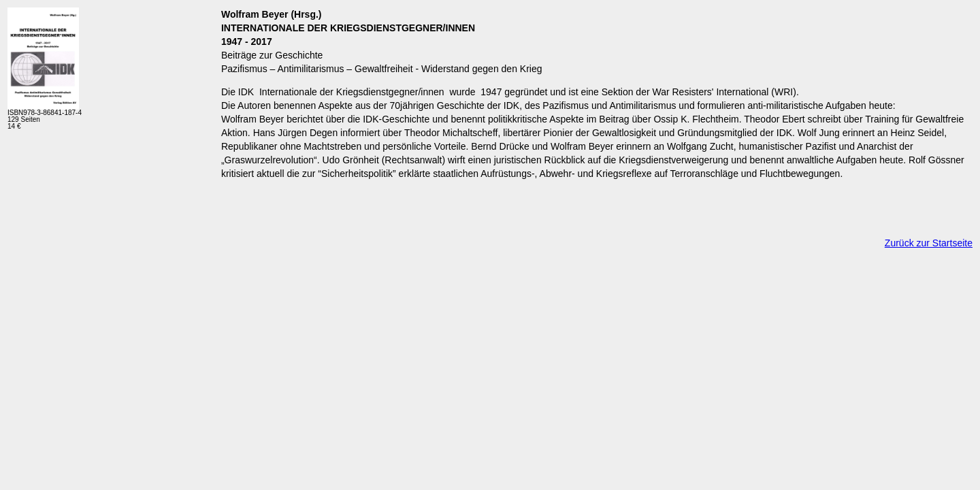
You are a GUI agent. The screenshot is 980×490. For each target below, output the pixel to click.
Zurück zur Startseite (929, 243)
